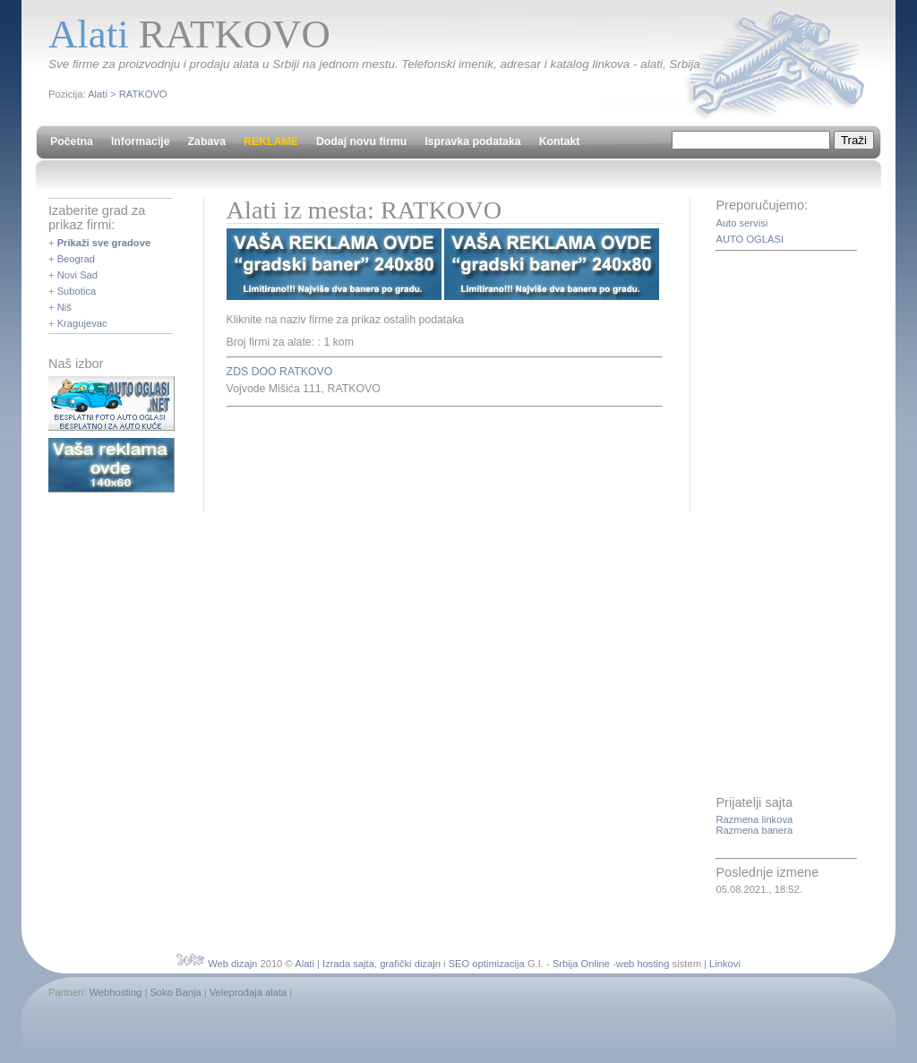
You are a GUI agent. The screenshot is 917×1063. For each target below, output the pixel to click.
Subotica (77, 291)
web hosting (643, 963)
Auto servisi (741, 223)
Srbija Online (581, 963)
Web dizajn (232, 963)
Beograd (76, 258)
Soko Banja (175, 992)
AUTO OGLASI (750, 239)
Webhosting (115, 992)
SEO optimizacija (487, 963)
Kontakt (559, 141)
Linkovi (725, 963)
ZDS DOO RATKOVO (280, 371)
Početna (71, 141)
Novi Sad (77, 275)
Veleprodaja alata (248, 992)
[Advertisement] (436, 457)
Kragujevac (82, 323)
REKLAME (271, 141)
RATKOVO (143, 94)
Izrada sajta (348, 963)
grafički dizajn (410, 963)
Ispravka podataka (472, 141)
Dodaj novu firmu (361, 141)
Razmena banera (754, 830)
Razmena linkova (754, 819)
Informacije (140, 141)
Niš (64, 307)
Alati (97, 94)
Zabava (207, 141)
